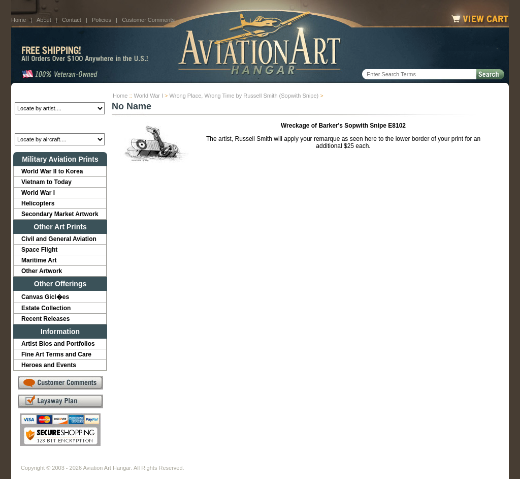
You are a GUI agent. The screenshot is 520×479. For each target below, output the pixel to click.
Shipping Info (233, 459)
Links (198, 459)
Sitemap (304, 459)
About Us (59, 459)
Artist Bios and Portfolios (58, 343)
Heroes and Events (48, 365)
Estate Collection (46, 308)
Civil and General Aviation (58, 239)
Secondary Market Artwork (60, 214)
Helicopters (37, 203)
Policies (101, 20)
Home (18, 20)
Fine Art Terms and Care (56, 354)
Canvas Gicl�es (45, 297)
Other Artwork (41, 271)
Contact (71, 20)
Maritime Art (39, 260)
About (44, 20)
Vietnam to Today (46, 182)
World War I (148, 96)
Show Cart (340, 459)
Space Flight (39, 249)
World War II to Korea (52, 171)
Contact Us (98, 459)
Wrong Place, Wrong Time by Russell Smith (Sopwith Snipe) (244, 96)
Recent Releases (45, 318)
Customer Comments (148, 20)
